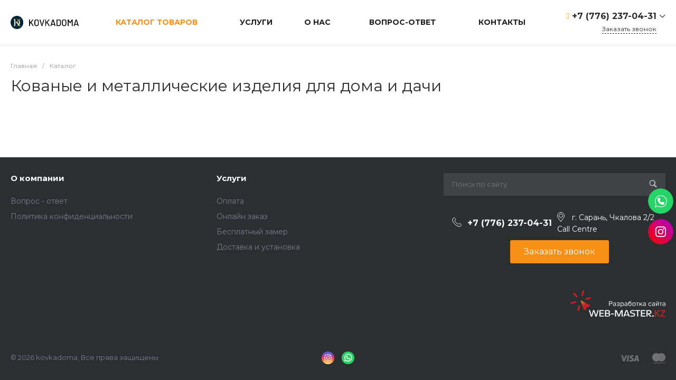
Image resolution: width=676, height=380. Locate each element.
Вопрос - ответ (39, 201)
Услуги (232, 178)
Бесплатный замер (252, 231)
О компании (37, 178)
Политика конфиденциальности (72, 216)
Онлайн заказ (242, 216)
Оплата (230, 201)
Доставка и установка (258, 247)
